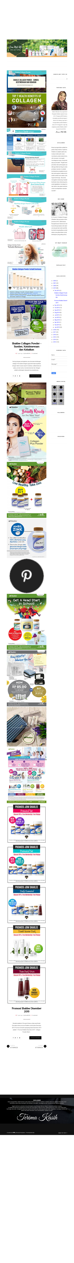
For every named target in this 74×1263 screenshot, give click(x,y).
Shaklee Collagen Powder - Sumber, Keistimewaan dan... (61, 295)
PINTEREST (54, 401)
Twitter (61, 388)
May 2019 (57, 320)
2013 (54, 342)
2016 (54, 334)
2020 (54, 285)
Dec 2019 (57, 290)
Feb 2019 (57, 324)
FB (54, 388)
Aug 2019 (57, 312)
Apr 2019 (57, 322)
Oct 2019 (57, 307)
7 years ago (20, 353)
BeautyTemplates (20, 1132)
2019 (54, 288)
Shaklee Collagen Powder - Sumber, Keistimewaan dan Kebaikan (26, 346)
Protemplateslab (30, 1132)
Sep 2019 (57, 310)
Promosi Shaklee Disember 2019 (26, 1010)
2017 (54, 332)
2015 (54, 337)
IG (54, 395)
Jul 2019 (57, 315)
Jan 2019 (57, 327)
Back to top (63, 1132)
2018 (54, 329)
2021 (54, 283)
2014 (54, 339)
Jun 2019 (57, 317)
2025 (54, 280)
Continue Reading (35, 375)
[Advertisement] (15, 15)
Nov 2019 (57, 305)
